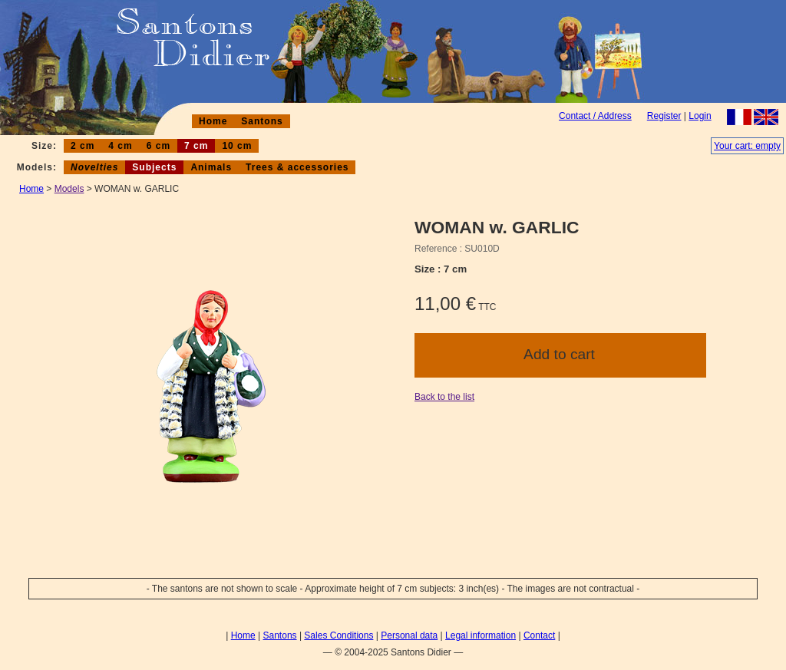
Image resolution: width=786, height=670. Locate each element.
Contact (539, 635)
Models (69, 188)
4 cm (120, 145)
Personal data (409, 635)
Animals (211, 167)
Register (664, 116)
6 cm (158, 145)
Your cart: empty (747, 145)
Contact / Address (595, 116)
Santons (261, 121)
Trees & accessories (297, 167)
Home (213, 121)
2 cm (82, 145)
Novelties (94, 167)
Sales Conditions (338, 635)
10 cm (237, 145)
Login (700, 116)
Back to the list (444, 396)
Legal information (480, 635)
